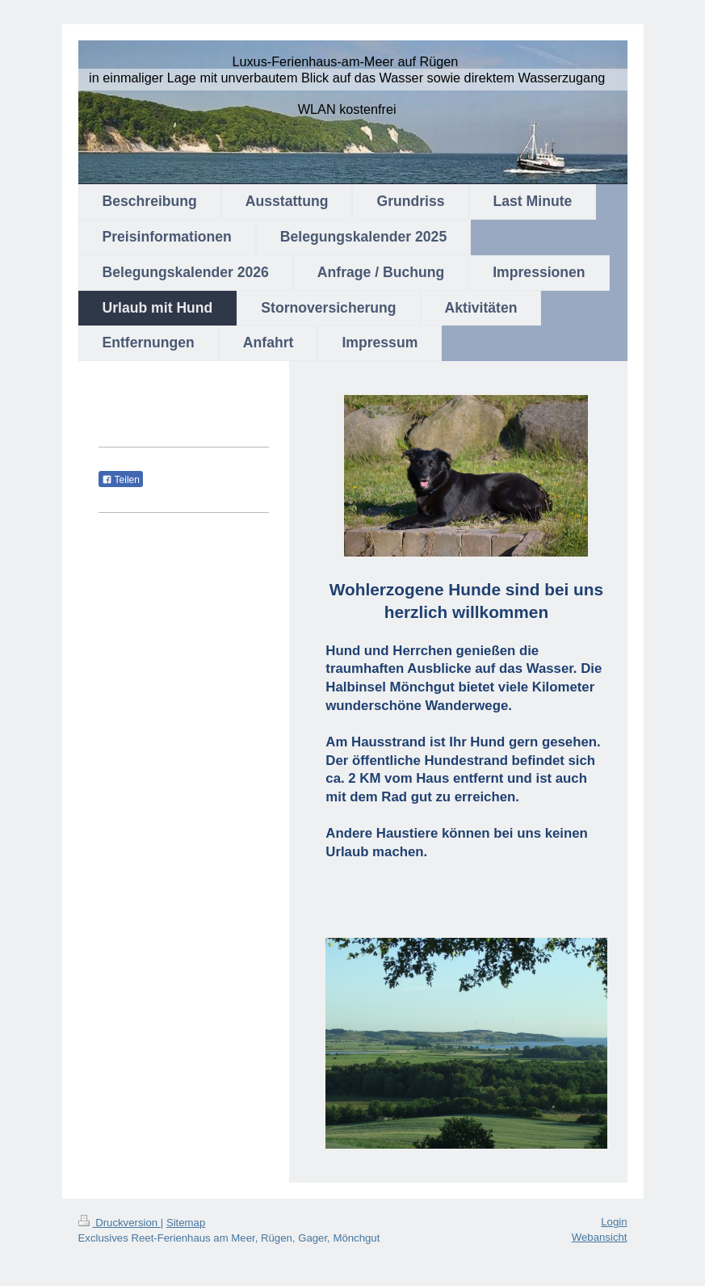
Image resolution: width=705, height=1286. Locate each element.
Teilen (121, 479)
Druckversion (119, 1223)
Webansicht (599, 1237)
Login (614, 1222)
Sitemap (185, 1223)
